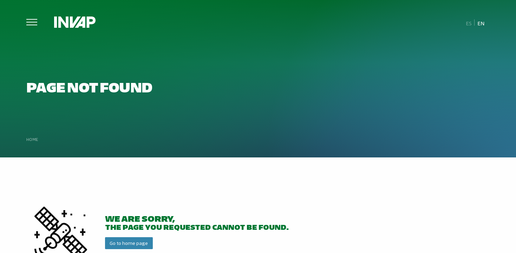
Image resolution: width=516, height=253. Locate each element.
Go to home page (129, 243)
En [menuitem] (481, 23)
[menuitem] (469, 23)
